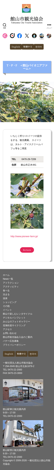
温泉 (5, 298)
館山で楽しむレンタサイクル (17, 314)
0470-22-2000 (15, 369)
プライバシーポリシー (14, 345)
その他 (6, 306)
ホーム (6, 275)
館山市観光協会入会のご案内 (17, 337)
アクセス (7, 329)
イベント (7, 310)
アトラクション (11, 283)
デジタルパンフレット (14, 317)
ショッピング (9, 302)
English (16, 46)
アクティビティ (11, 286)
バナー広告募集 (11, 341)
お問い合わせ (9, 333)
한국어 (38, 46)
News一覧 (8, 279)
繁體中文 (27, 46)
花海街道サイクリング (14, 325)
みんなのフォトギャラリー (16, 321)
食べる (6, 290)
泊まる (6, 294)
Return (27, 249)
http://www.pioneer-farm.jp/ (24, 236)
